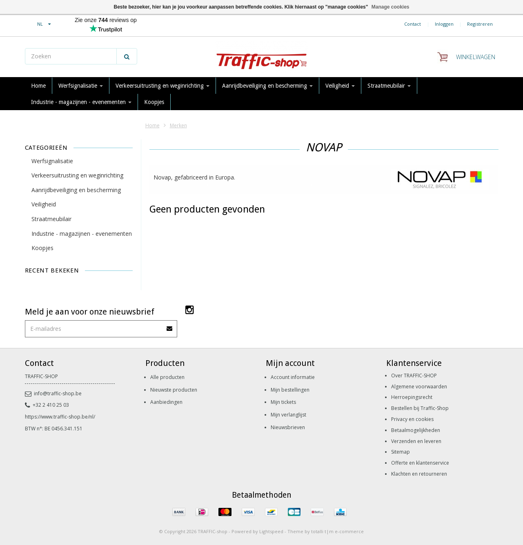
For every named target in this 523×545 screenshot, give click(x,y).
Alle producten (167, 377)
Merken (178, 125)
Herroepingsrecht (411, 397)
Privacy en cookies (412, 419)
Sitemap (400, 451)
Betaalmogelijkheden (415, 430)
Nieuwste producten (173, 389)
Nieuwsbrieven (288, 427)
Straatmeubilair (389, 85)
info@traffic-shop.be (53, 393)
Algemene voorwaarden (419, 386)
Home (38, 85)
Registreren (480, 24)
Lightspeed (271, 531)
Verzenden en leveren (416, 441)
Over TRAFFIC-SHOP (414, 375)
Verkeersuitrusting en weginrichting (162, 85)
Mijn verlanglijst (288, 414)
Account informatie (293, 377)
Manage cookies (390, 7)
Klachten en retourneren (419, 473)
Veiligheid (340, 85)
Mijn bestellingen (290, 389)
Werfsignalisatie (80, 85)
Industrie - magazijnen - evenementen (81, 102)
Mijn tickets (283, 402)
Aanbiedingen (166, 402)
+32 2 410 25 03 (47, 404)
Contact (412, 24)
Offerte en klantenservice (420, 462)
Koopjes (154, 102)
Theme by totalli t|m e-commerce (325, 531)
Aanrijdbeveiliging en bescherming (267, 85)
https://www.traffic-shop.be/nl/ (60, 416)
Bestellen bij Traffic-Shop (420, 408)
